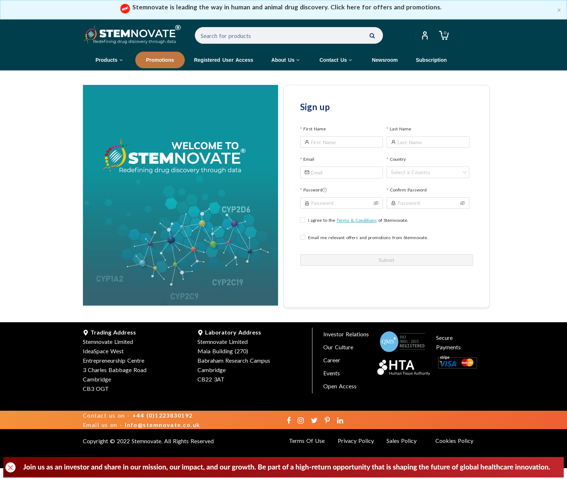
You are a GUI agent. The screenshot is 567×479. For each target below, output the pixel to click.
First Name (314, 128)
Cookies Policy (454, 440)
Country (398, 159)
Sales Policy (402, 440)
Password (315, 190)
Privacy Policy (356, 440)
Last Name (400, 128)
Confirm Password (408, 190)
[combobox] (425, 172)
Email (308, 159)
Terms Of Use (307, 440)
